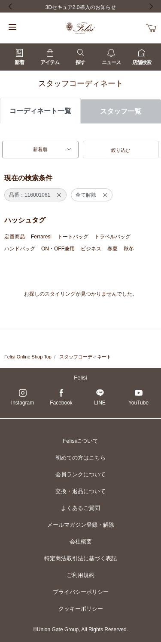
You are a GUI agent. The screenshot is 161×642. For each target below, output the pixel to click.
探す (80, 57)
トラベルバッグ (112, 237)
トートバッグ (73, 237)
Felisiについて (80, 441)
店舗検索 (141, 57)
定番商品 (14, 237)
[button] (121, 150)
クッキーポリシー (80, 608)
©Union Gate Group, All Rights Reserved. (80, 630)
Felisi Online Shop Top (28, 356)
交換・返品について (80, 491)
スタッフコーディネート (85, 356)
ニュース (111, 57)
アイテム (49, 57)
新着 (19, 57)
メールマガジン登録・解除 (80, 525)
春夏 (112, 249)
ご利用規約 (80, 575)
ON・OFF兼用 (58, 249)
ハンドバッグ (19, 249)
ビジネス (91, 249)
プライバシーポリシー (81, 592)
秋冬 (129, 249)
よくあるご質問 (80, 508)
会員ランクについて (80, 474)
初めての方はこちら (80, 457)
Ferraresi (41, 237)
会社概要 (81, 541)
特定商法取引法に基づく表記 (80, 558)
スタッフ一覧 (120, 111)
